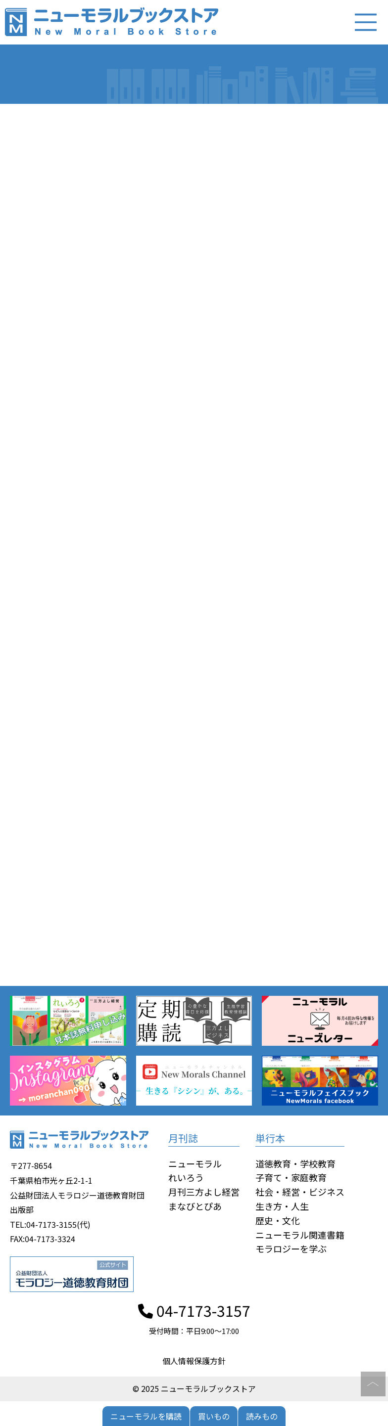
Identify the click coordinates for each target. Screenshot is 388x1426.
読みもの (262, 1416)
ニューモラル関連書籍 (299, 1234)
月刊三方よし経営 (204, 1191)
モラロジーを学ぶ (291, 1249)
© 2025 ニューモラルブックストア (194, 1388)
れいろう (186, 1177)
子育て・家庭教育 (291, 1177)
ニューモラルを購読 (146, 1416)
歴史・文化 (277, 1220)
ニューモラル (195, 1163)
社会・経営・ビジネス (299, 1191)
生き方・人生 (282, 1206)
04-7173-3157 (194, 1310)
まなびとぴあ (195, 1206)
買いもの (214, 1416)
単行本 (270, 1138)
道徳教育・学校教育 (295, 1163)
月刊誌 (183, 1138)
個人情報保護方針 (194, 1361)
